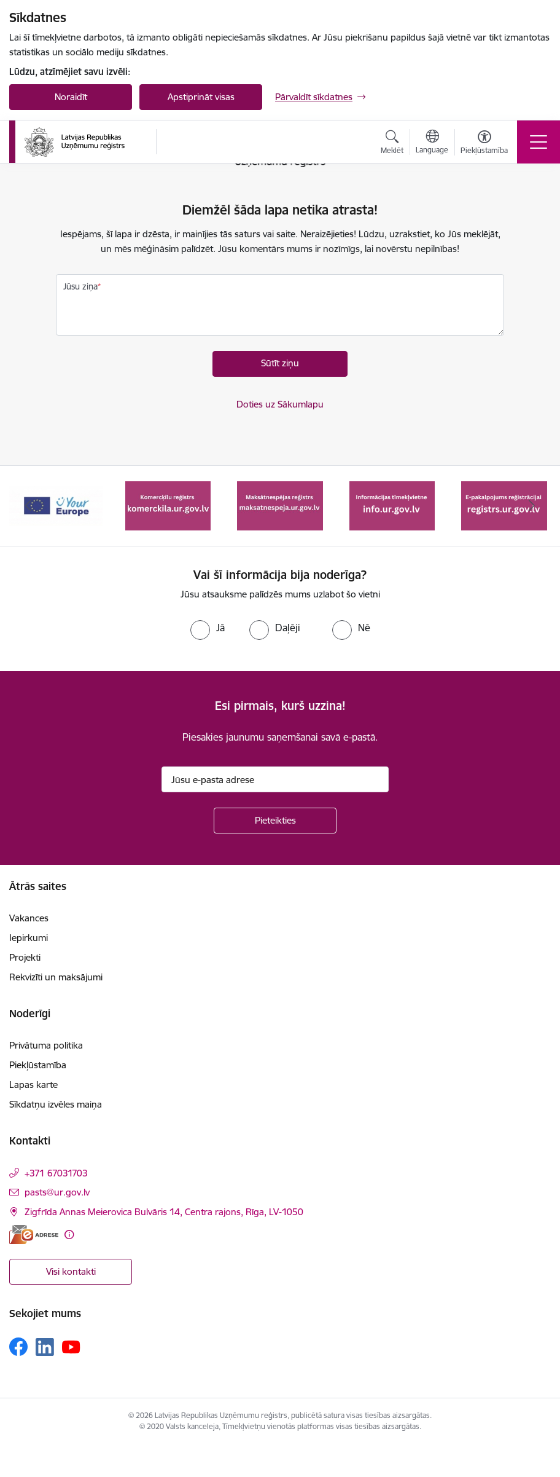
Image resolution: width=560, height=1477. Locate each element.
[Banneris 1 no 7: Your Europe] (56, 505)
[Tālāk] (532, 506)
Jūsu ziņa (80, 286)
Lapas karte (33, 1084)
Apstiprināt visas (201, 97)
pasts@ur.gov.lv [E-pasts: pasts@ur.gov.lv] (57, 1192)
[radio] (207, 627)
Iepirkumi (28, 937)
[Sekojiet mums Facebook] (18, 1346)
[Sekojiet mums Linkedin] (45, 1347)
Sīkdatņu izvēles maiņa (55, 1104)
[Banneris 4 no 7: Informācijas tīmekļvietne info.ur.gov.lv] (392, 505)
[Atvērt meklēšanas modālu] (392, 144)
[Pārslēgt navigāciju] (538, 141)
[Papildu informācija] (69, 1234)
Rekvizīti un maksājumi (56, 977)
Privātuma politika (46, 1045)
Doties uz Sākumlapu (280, 404)
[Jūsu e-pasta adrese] (275, 779)
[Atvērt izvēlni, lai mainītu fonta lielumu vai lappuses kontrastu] (484, 144)
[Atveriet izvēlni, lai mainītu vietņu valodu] (432, 143)
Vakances (29, 918)
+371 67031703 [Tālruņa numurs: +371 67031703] (56, 1173)
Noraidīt (71, 97)
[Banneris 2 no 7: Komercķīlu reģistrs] (168, 505)
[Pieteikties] (275, 820)
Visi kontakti (71, 1271)
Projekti (25, 957)
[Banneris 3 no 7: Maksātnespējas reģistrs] (280, 505)
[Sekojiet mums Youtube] (71, 1346)
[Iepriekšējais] (28, 506)
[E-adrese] (33, 1234)
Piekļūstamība (37, 1065)
